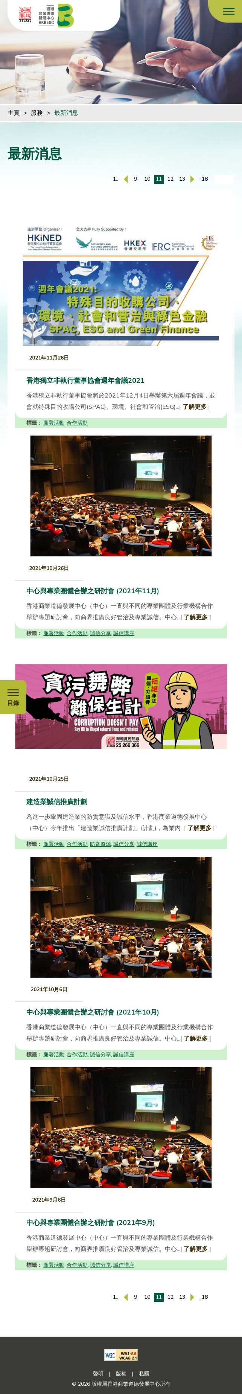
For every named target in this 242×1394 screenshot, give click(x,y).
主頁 (14, 113)
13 (182, 179)
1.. (115, 179)
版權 (121, 1373)
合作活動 (77, 423)
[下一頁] (192, 179)
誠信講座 (123, 633)
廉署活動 (53, 423)
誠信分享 (100, 633)
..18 (203, 179)
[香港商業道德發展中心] (56, 15)
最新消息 (66, 113)
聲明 (98, 1373)
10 (147, 179)
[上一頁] (126, 179)
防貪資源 (100, 844)
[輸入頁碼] (224, 179)
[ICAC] (25, 14)
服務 (37, 113)
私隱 (144, 1373)
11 (159, 179)
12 (170, 179)
